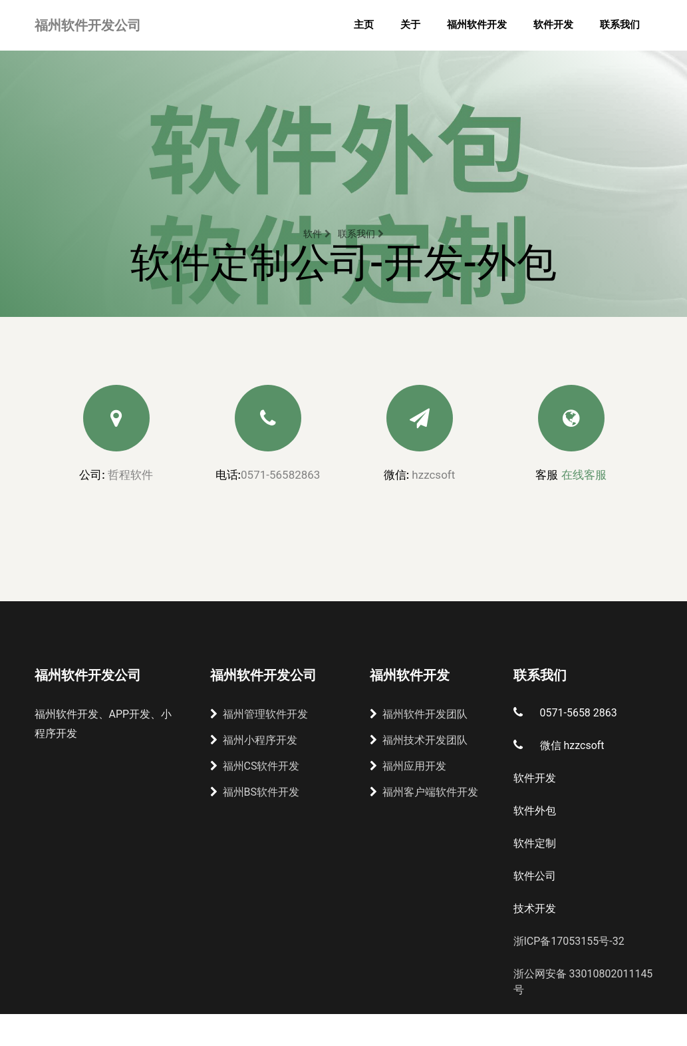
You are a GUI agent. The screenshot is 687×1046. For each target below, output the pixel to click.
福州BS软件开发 (254, 792)
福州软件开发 (477, 25)
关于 (410, 25)
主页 (364, 25)
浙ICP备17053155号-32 (568, 941)
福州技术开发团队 (419, 740)
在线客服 (584, 474)
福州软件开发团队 (419, 714)
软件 (316, 233)
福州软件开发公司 (88, 25)
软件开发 (553, 25)
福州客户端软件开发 (424, 792)
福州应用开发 (408, 766)
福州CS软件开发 (255, 766)
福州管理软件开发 (259, 714)
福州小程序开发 (253, 740)
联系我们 (620, 25)
